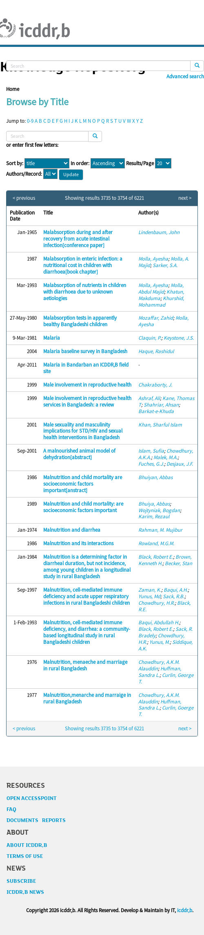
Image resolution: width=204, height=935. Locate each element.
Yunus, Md (149, 596)
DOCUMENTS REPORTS (36, 820)
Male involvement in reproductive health (87, 384)
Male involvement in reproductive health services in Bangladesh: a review (87, 401)
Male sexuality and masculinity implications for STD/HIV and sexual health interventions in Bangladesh (82, 431)
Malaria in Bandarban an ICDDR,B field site (86, 368)
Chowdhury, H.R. (156, 602)
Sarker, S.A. (165, 265)
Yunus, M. (159, 642)
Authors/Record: (24, 174)
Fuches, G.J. (151, 463)
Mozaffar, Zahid (155, 317)
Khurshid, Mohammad (161, 301)
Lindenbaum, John (159, 232)
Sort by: (14, 163)
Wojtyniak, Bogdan (159, 510)
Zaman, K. (149, 589)
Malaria (51, 337)
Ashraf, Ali (149, 398)
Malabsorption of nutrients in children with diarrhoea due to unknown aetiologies (84, 292)
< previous (24, 198)
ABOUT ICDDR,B (27, 845)
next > (184, 198)
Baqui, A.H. (176, 589)
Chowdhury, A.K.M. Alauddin (159, 665)
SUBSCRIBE (21, 881)
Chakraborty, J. (155, 384)
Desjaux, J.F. (179, 463)
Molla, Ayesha (153, 258)
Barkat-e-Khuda (156, 411)
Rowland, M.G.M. (156, 543)
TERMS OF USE (25, 856)
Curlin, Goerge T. (165, 711)
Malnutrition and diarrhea (71, 529)
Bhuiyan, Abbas (155, 477)
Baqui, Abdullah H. (158, 622)
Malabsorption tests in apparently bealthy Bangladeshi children (80, 321)
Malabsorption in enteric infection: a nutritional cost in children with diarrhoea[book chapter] (82, 265)
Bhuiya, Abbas (154, 503)
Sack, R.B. (173, 596)
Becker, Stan (178, 563)
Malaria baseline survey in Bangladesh (85, 351)
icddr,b (184, 910)
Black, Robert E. (155, 556)
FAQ (11, 809)
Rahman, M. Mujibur (160, 529)
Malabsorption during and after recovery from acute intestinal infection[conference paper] (78, 239)
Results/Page (140, 163)
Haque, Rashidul (156, 351)
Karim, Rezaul (153, 516)
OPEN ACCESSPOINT (32, 798)
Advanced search (185, 76)
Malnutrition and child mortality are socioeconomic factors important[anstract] (82, 484)
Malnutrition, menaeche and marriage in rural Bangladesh (85, 665)
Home (12, 89)
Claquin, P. (149, 337)
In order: (80, 163)
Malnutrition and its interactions (78, 543)
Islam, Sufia (151, 450)
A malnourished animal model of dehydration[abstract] (79, 454)
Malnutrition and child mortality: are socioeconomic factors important (83, 507)
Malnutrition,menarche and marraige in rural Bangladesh (87, 698)
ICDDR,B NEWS (25, 892)
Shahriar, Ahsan (161, 404)
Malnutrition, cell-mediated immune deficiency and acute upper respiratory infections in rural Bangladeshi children (86, 596)
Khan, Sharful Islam (160, 424)
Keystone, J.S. (179, 337)
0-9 (30, 120)
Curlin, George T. (165, 678)
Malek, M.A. (165, 457)
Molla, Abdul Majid (161, 288)
